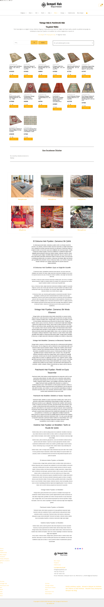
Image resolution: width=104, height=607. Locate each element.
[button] (25, 13)
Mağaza (23, 13)
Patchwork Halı (4, 584)
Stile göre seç (22, 229)
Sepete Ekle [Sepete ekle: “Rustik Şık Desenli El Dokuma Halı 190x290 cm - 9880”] (14, 105)
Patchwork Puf (49, 590)
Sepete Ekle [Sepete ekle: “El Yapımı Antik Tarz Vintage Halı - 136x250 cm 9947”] (57, 76)
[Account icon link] (86, 13)
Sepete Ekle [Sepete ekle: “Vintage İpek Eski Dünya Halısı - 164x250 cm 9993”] (14, 76)
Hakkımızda (71, 13)
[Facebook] (75, 547)
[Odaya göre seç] (52, 185)
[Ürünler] (52, 215)
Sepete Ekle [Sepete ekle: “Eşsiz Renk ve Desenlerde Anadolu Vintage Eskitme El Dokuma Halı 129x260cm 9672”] (57, 108)
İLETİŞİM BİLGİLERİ (59, 566)
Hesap (63, 13)
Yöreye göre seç (50, 34)
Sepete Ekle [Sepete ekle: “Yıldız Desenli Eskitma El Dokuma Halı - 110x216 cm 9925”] (72, 76)
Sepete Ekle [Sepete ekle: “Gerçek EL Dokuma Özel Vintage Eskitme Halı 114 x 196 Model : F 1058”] (28, 138)
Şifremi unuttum (5, 559)
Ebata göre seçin (22, 198)
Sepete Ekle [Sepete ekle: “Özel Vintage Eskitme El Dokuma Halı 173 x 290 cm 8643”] (14, 138)
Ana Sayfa (41, 34)
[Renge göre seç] (81, 185)
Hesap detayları (4, 557)
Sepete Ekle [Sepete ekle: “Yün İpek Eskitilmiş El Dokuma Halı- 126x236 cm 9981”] (43, 76)
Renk (43, 13)
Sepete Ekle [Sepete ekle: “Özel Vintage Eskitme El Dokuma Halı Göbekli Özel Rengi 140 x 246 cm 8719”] (86, 107)
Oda (50, 13)
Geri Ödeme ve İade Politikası (75, 587)
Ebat (31, 13)
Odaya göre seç (52, 198)
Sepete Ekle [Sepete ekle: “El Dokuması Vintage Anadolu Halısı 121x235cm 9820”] (28, 105)
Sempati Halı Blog (71, 589)
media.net (51, 602)
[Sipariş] (73, 43)
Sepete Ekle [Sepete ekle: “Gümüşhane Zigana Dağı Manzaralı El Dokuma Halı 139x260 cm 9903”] (86, 76)
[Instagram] (77, 547)
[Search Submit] (34, 42)
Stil (37, 13)
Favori (2, 547)
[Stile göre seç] (22, 215)
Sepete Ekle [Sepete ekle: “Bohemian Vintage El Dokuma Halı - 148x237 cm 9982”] (28, 76)
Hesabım (2, 555)
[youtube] (80, 547)
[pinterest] (82, 547)
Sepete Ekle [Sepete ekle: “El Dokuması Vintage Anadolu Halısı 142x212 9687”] (43, 105)
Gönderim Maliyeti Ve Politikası (92, 585)
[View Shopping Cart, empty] (101, 5)
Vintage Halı (3, 582)
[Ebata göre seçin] (22, 185)
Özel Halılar (48, 592)
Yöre (56, 13)
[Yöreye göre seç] (81, 215)
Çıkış (1, 562)
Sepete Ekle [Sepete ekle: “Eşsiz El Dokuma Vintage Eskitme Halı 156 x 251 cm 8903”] (72, 105)
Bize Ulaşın (80, 13)
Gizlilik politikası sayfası (73, 585)
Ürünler (52, 229)
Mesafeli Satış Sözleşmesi (93, 587)
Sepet (1, 549)
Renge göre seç (82, 198)
